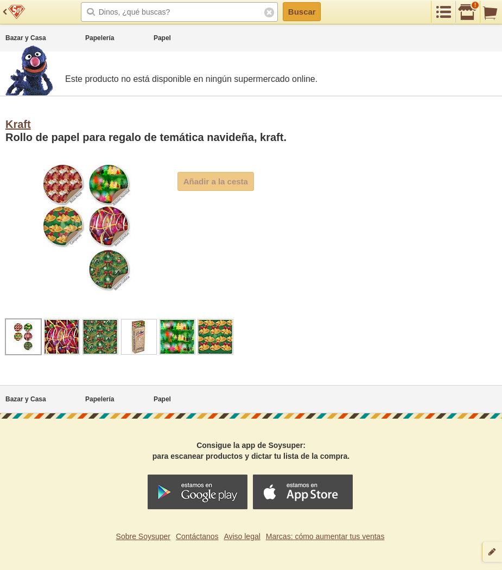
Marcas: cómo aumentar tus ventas (325, 536)
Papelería (99, 38)
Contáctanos (197, 536)
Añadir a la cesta (215, 181)
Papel (162, 38)
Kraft (18, 124)
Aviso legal (242, 536)
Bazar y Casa (25, 38)
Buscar (302, 11)
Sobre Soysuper (143, 536)
